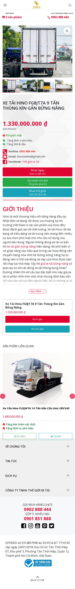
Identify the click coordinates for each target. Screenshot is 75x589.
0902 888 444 (60, 17)
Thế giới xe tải (30, 161)
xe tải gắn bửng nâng (21, 246)
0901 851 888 (37, 518)
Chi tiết (56, 436)
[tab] (18, 207)
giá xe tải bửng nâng (54, 264)
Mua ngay (37, 171)
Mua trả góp (37, 192)
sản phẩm (14, 17)
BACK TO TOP (37, 580)
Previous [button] (2, 396)
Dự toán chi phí (37, 182)
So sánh (19, 436)
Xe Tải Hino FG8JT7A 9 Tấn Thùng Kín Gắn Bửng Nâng (34, 305)
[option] (11, 86)
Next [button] (72, 396)
